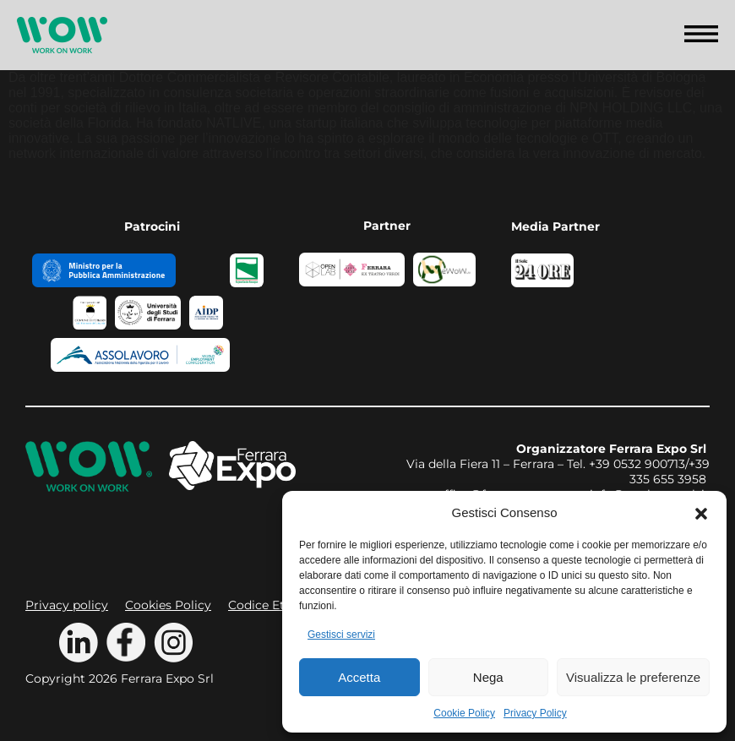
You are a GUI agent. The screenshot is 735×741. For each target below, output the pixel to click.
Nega (488, 677)
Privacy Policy (535, 713)
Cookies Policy (168, 605)
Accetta (359, 677)
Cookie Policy (464, 713)
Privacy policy (66, 605)
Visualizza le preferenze (633, 677)
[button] (701, 512)
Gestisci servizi (341, 634)
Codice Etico (265, 605)
